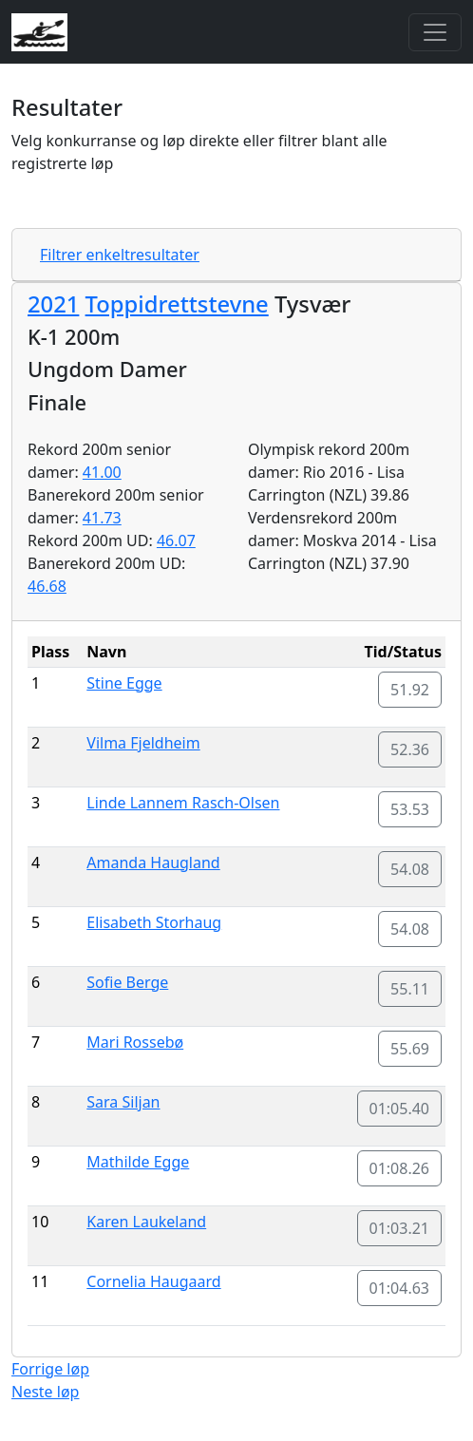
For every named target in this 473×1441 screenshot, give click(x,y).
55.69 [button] (409, 1048)
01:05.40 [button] (399, 1108)
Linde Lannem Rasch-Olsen (182, 802)
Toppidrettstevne (177, 304)
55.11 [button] (409, 988)
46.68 (47, 586)
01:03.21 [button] (399, 1228)
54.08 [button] (409, 869)
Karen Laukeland (146, 1221)
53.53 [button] (409, 809)
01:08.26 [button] (399, 1168)
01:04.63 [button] (399, 1288)
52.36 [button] (409, 749)
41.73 (102, 517)
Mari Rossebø (134, 1042)
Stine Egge (123, 683)
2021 (53, 304)
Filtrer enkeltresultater (119, 254)
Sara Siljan (123, 1101)
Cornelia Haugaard (153, 1281)
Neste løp (45, 1391)
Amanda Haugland (152, 862)
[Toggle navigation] (435, 32)
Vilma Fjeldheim (142, 742)
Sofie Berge (127, 982)
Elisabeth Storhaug (153, 922)
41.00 (102, 472)
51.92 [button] (409, 689)
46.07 (176, 540)
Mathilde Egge (137, 1161)
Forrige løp (50, 1368)
